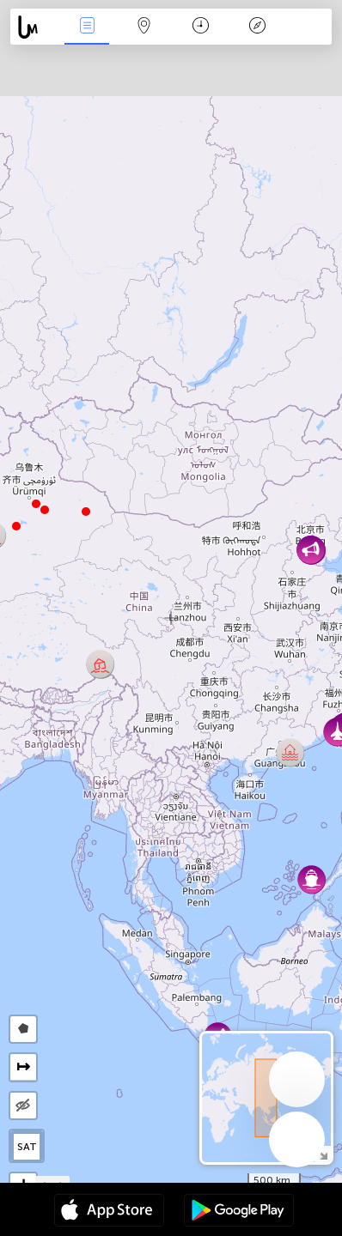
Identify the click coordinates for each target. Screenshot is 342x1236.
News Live (86, 27)
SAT (27, 1147)
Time (201, 27)
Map (143, 27)
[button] (36, 504)
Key (257, 27)
